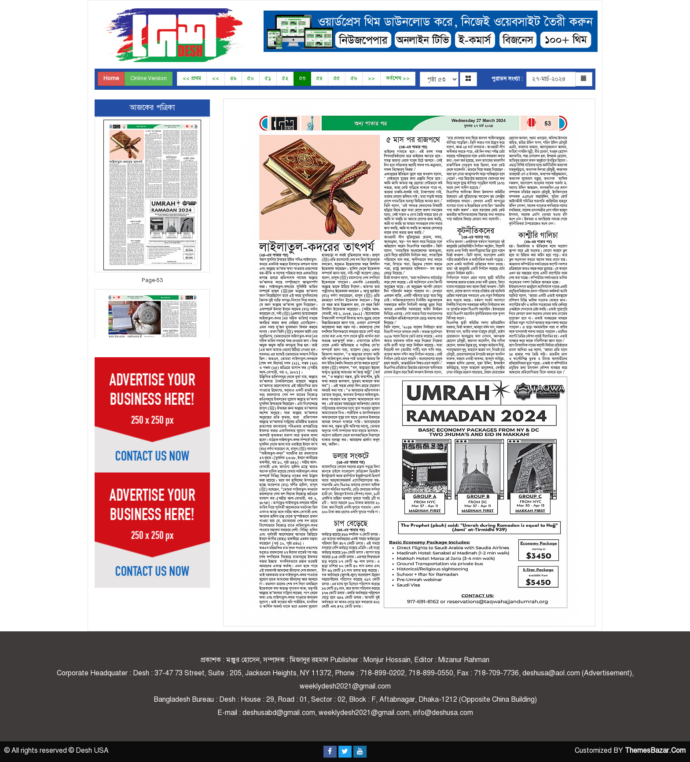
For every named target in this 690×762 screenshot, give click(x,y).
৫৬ (354, 78)
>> (371, 78)
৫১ (268, 78)
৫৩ (302, 78)
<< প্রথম (192, 78)
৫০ (250, 78)
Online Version (148, 78)
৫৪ (319, 78)
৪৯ (233, 78)
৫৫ (337, 78)
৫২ (285, 78)
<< (215, 78)
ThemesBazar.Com (655, 750)
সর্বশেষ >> (398, 78)
